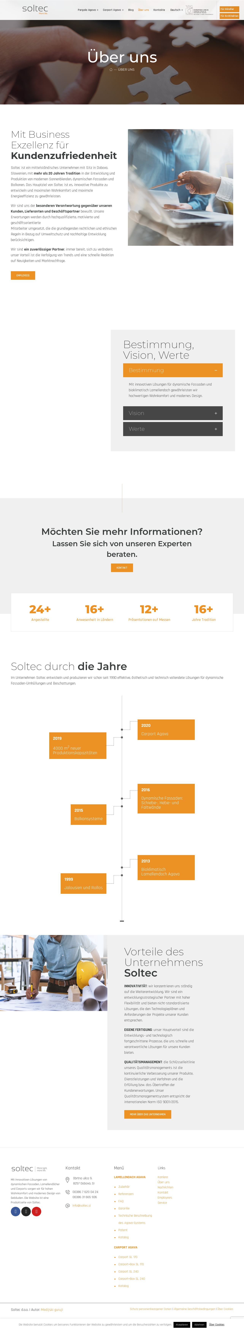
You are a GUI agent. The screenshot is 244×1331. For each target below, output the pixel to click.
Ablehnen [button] (199, 1324)
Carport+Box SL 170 (131, 1264)
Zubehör (124, 1187)
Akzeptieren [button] (182, 1324)
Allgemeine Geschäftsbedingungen (194, 1309)
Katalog (123, 1237)
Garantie (124, 1208)
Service (162, 1203)
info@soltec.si (82, 1205)
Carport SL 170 (127, 1257)
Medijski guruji (52, 1309)
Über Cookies (225, 1309)
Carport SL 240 (128, 1271)
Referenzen (126, 1194)
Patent (123, 1230)
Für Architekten (229, 16)
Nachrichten (165, 1187)
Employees (165, 1197)
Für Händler (227, 9)
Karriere (163, 1177)
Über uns (164, 1182)
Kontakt (163, 1192)
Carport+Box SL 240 (131, 1278)
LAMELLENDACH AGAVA (130, 1177)
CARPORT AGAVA (125, 1247)
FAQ (121, 1201)
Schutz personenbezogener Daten (150, 1309)
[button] (23, 275)
